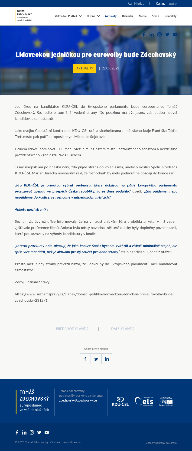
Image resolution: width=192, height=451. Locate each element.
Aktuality (111, 16)
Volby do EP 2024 (66, 16)
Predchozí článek (72, 329)
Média (142, 16)
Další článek (122, 329)
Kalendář (127, 16)
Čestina (160, 3)
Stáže (155, 16)
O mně (91, 16)
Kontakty (170, 16)
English (173, 3)
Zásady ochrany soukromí (161, 442)
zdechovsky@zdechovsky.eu (78, 400)
